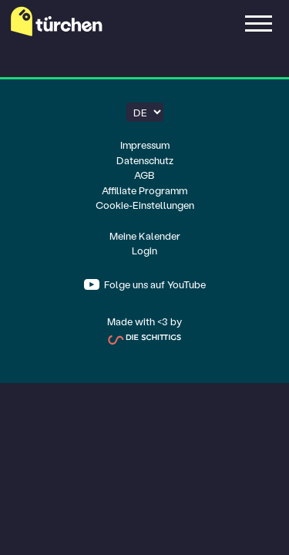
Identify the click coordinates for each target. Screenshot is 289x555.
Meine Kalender (144, 235)
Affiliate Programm (144, 190)
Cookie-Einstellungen (145, 204)
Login (144, 250)
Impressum (145, 144)
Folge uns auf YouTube (154, 284)
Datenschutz (144, 159)
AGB (144, 174)
